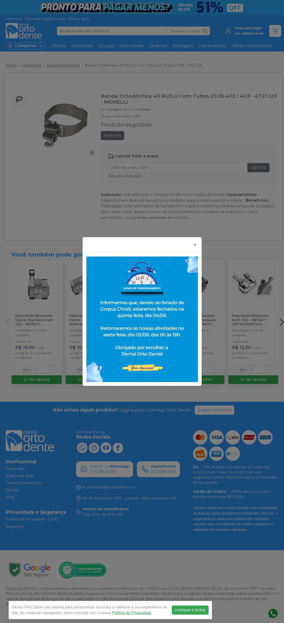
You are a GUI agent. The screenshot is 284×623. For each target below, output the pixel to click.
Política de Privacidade (131, 613)
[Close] (195, 245)
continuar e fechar (190, 610)
